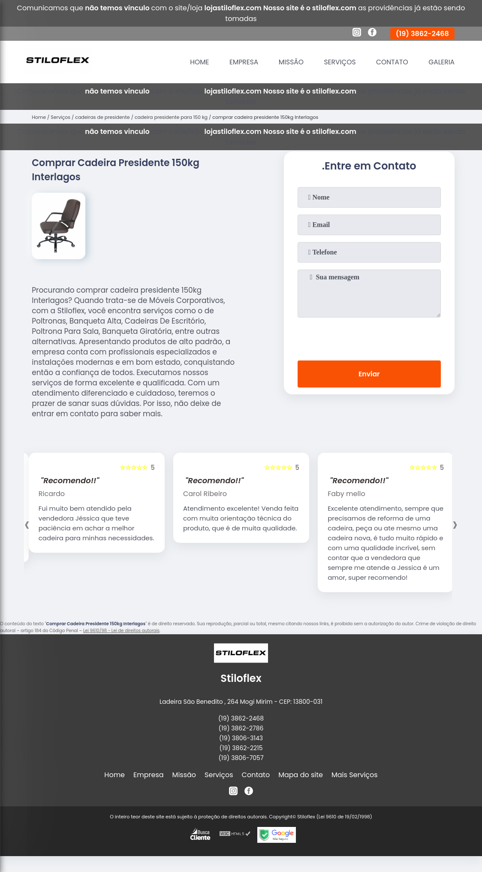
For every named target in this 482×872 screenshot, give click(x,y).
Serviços (337, 62)
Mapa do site (300, 775)
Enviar (369, 374)
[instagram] (356, 33)
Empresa (238, 62)
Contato (390, 62)
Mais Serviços (354, 775)
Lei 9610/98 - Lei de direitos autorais (121, 630)
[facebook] (372, 33)
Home (194, 62)
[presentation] (369, 337)
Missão (287, 62)
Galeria (441, 62)
